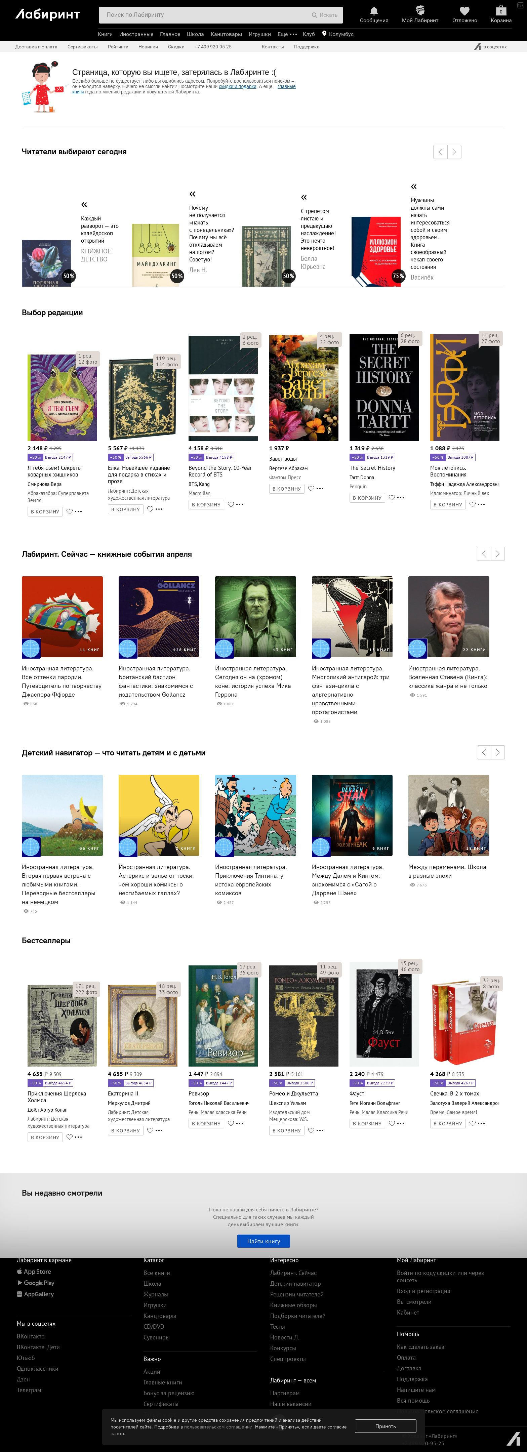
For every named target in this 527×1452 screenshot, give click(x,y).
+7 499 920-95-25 (213, 46)
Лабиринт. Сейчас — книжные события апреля (107, 554)
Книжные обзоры (293, 1305)
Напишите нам (416, 1390)
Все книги (157, 1273)
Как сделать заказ (420, 1347)
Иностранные (136, 34)
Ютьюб (26, 1358)
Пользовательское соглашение (438, 1411)
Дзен (23, 1379)
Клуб (309, 34)
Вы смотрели (414, 1301)
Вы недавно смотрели (62, 1193)
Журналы (156, 1294)
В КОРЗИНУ (45, 512)
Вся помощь (413, 1400)
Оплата (406, 1357)
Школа (195, 34)
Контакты (273, 46)
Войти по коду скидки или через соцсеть (440, 1276)
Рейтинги (118, 46)
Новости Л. (284, 1337)
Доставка (409, 1368)
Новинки (148, 46)
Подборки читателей (298, 1316)
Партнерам (285, 1393)
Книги (105, 34)
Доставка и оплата (36, 46)
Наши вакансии (291, 1404)
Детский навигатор (295, 1283)
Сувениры (157, 1337)
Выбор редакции (52, 312)
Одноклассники (37, 1368)
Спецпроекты (288, 1359)
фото (87, 362)
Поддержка (307, 46)
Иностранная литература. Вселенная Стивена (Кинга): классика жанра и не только (448, 677)
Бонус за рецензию (169, 1393)
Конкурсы (283, 1348)
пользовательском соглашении (218, 1427)
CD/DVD (154, 1326)
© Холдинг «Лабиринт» (429, 1436)
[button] (440, 152)
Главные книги (163, 1382)
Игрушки (260, 34)
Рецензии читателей (297, 1294)
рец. (85, 355)
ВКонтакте (30, 1336)
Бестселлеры (46, 940)
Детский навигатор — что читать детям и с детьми (114, 752)
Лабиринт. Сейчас (293, 1273)
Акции (152, 1371)
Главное (170, 34)
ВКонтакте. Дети (38, 1347)
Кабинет (408, 1312)
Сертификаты (83, 46)
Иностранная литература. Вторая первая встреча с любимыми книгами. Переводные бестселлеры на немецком (58, 884)
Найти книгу (263, 1241)
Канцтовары (226, 34)
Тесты (277, 1326)
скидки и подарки (237, 86)
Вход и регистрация (423, 1291)
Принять (385, 1426)
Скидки (176, 46)
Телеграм (29, 1390)
